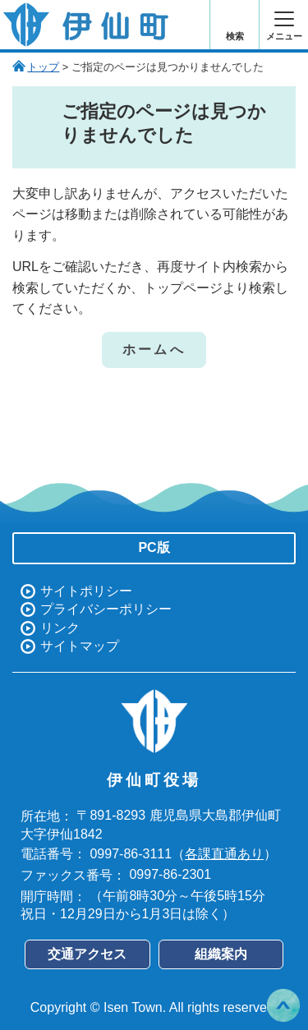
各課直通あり (224, 854)
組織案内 (221, 954)
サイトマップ (79, 646)
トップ (43, 67)
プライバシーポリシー (106, 609)
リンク (60, 628)
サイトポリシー (86, 591)
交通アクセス (87, 954)
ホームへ (154, 349)
